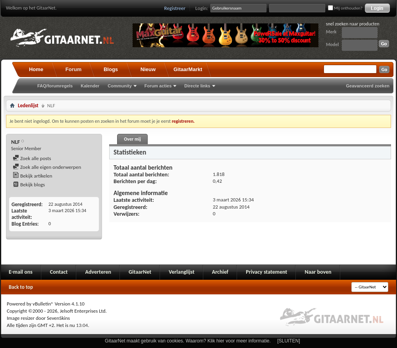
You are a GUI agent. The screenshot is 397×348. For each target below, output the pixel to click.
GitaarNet (140, 272)
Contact (59, 272)
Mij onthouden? (345, 8)
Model (332, 44)
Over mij (132, 139)
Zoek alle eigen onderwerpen (47, 167)
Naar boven (317, 272)
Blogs (111, 69)
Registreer (175, 8)
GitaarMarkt (187, 69)
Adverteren (98, 272)
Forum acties (158, 85)
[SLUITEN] (289, 341)
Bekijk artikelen (32, 176)
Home (36, 69)
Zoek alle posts (32, 158)
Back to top (21, 287)
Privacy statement (266, 272)
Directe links (197, 85)
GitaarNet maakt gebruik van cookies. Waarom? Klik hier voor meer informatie (187, 341)
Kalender (90, 85)
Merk (331, 32)
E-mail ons (21, 272)
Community (120, 85)
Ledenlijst (28, 105)
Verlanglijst (182, 272)
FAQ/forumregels (55, 85)
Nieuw (148, 69)
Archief (220, 272)
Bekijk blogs (29, 185)
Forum (73, 69)
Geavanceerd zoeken (367, 85)
